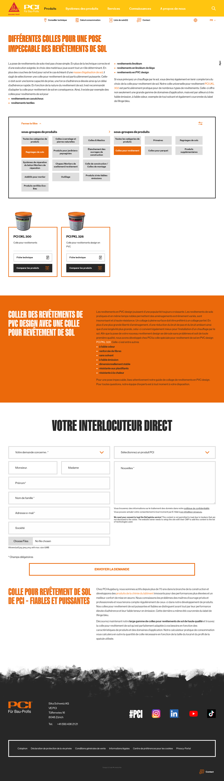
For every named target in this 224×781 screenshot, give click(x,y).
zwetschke (117, 767)
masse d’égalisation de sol (88, 72)
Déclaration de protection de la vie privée (51, 748)
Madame (73, 467)
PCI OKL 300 (22, 236)
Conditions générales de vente (90, 748)
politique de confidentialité (196, 508)
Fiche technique (33, 257)
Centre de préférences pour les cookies (153, 748)
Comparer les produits (33, 268)
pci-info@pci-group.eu (191, 512)
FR (213, 20)
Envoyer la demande (112, 569)
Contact (206, 772)
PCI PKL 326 (75, 236)
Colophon (22, 748)
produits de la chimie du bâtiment (135, 593)
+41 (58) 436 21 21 (67, 724)
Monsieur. (21, 467)
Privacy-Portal (183, 748)
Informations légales (119, 748)
